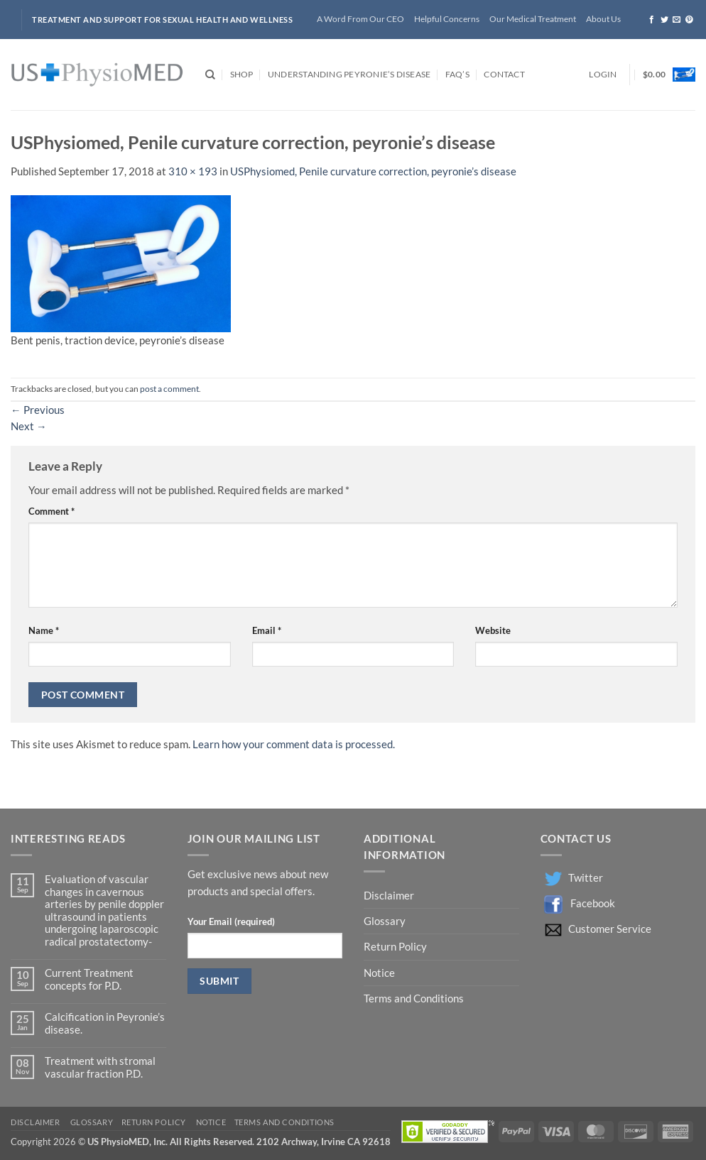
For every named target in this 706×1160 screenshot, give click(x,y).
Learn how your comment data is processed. (293, 744)
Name (43, 630)
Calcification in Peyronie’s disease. (105, 1023)
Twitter (585, 878)
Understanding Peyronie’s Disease (349, 74)
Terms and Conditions (414, 998)
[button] (603, 75)
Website (493, 630)
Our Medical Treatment (532, 18)
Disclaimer (390, 896)
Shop (242, 74)
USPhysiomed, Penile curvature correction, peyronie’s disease (373, 171)
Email (266, 630)
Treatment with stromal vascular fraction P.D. (100, 1067)
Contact (504, 74)
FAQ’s (457, 74)
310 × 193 (192, 171)
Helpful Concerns (446, 18)
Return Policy (396, 947)
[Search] (210, 75)
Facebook (592, 903)
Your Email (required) (231, 921)
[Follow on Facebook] (652, 20)
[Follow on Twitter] (664, 20)
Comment (51, 511)
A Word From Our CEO (360, 18)
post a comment (169, 388)
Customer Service (609, 929)
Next (29, 426)
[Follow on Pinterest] (689, 20)
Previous (38, 410)
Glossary (385, 921)
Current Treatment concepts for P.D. (89, 979)
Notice (379, 973)
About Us (603, 18)
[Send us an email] (676, 20)
